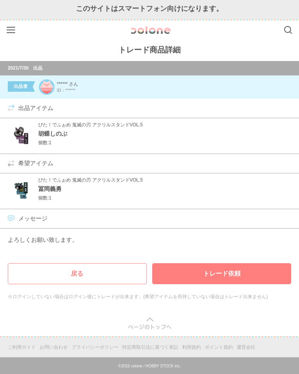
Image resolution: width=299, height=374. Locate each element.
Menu (12, 28)
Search (288, 30)
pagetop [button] (149, 324)
